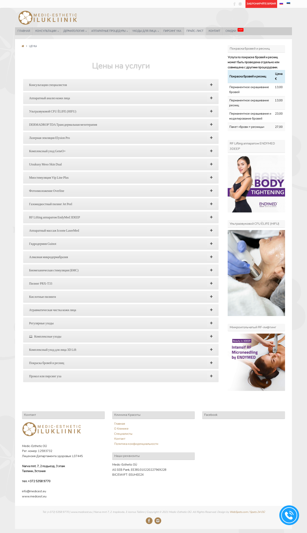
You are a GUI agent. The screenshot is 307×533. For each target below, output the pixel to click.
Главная (119, 424)
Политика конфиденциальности (136, 444)
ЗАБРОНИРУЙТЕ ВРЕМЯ (261, 4)
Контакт (119, 439)
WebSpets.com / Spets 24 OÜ (247, 512)
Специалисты (123, 434)
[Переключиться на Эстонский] (288, 4)
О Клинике (121, 429)
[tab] (121, 85)
